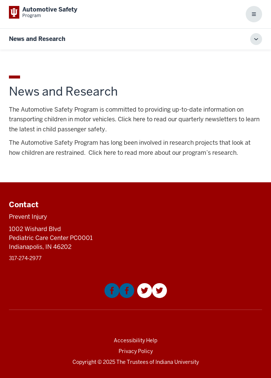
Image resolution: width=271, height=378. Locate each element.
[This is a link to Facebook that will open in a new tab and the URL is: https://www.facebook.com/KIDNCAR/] (119, 296)
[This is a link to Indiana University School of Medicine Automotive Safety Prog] (43, 12)
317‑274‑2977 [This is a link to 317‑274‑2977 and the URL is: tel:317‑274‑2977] (25, 258)
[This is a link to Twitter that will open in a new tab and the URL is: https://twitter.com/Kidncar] (152, 296)
